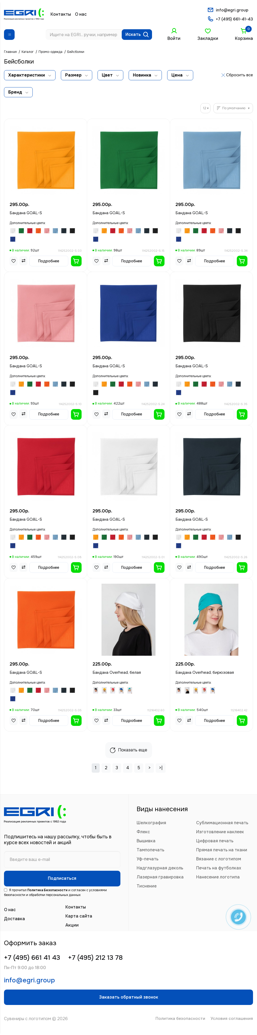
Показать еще (128, 751)
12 (204, 109)
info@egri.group (231, 10)
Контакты (60, 14)
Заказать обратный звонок (128, 1001)
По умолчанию (233, 109)
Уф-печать (147, 859)
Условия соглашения (231, 1023)
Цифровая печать (214, 841)
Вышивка (146, 841)
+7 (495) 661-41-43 (234, 19)
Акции (72, 927)
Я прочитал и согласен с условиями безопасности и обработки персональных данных (55, 894)
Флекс (143, 832)
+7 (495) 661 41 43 (34, 960)
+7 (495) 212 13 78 (102, 960)
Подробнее (48, 261)
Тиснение (147, 886)
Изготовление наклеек (220, 832)
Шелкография (151, 823)
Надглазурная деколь (160, 868)
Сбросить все (239, 75)
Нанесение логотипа (218, 877)
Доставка (14, 920)
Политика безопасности (178, 1023)
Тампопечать (150, 850)
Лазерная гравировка (160, 877)
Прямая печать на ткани (221, 850)
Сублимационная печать (222, 823)
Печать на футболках (218, 868)
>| (160, 768)
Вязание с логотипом (218, 859)
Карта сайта (78, 918)
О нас (81, 14)
